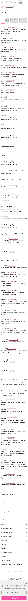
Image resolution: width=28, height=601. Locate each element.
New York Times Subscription (8, 92)
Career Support (5, 516)
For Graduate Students (6, 536)
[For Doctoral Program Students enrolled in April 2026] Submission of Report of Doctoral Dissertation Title (13, 31)
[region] (14, 591)
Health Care (3, 544)
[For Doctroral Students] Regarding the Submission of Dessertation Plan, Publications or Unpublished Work (13, 198)
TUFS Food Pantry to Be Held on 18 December (13, 180)
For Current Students (7, 494)
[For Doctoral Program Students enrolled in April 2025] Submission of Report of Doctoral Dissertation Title (13, 442)
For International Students (7, 532)
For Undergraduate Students (7, 528)
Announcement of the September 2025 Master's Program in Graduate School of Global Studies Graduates (13, 304)
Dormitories (3, 556)
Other (3, 519)
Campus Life (5, 508)
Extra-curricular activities (6, 552)
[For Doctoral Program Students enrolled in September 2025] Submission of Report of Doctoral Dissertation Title (12, 243)
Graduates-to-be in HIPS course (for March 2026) (14, 218)
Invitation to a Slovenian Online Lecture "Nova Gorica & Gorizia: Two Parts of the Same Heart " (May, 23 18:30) (13, 453)
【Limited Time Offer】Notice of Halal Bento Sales (14, 268)
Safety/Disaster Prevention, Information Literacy (12, 564)
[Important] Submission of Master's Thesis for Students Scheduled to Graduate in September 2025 (13, 422)
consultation (3, 548)
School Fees (4, 540)
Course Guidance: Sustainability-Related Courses (14, 67)
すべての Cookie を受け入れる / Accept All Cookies (14, 598)
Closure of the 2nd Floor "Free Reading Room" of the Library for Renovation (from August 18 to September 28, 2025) (14, 353)
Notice (2, 500)
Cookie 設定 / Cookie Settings (14, 592)
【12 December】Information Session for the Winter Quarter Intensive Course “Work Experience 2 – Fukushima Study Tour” (12, 209)
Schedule (3, 524)
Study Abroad (5, 512)
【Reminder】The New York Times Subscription (13, 261)
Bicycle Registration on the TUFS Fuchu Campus (14, 234)
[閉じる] (26, 583)
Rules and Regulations (6, 560)
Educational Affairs (6, 504)
